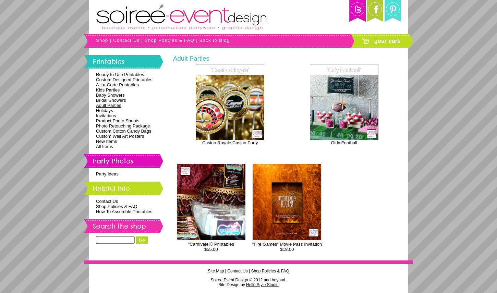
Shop (102, 40)
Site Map (216, 271)
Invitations (106, 115)
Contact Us (126, 40)
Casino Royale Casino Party (230, 142)
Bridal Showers (111, 100)
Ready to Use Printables (120, 74)
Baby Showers (110, 95)
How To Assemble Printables (124, 211)
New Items (106, 141)
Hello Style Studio (262, 284)
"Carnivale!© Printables (211, 244)
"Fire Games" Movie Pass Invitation (287, 244)
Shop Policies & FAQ (169, 40)
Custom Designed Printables (124, 79)
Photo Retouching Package (123, 126)
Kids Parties (108, 90)
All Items (104, 146)
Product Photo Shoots (117, 120)
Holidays (104, 110)
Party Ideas (107, 173)
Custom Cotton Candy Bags (123, 131)
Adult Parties (108, 105)
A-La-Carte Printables (117, 84)
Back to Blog (214, 40)
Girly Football (344, 142)
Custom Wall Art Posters (120, 136)
